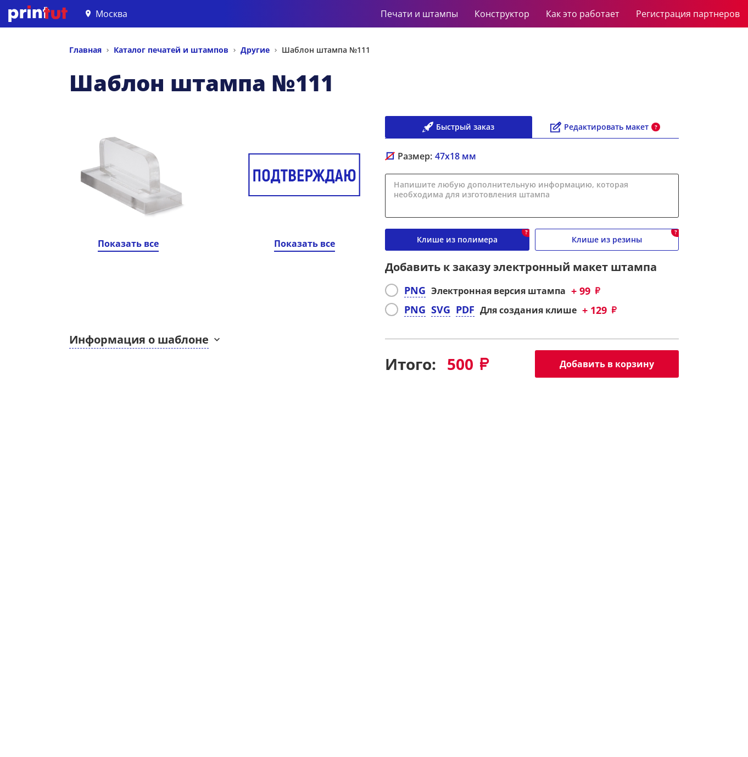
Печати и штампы (419, 14)
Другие (255, 50)
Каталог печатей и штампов (171, 50)
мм (455, 156)
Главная (85, 50)
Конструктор (502, 14)
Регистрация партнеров (688, 14)
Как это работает (582, 14)
